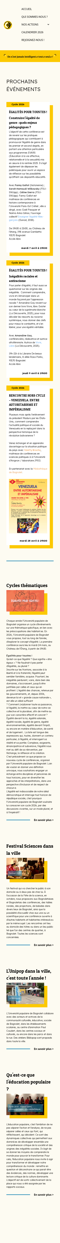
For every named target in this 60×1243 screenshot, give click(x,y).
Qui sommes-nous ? (34, 17)
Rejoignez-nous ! (32, 40)
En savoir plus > (44, 820)
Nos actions (35, 24)
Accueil (26, 9)
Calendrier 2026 (32, 32)
